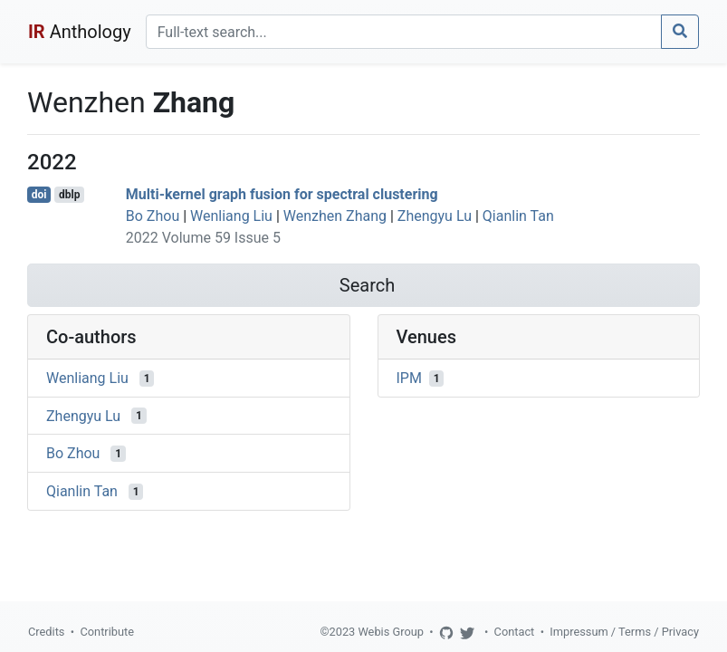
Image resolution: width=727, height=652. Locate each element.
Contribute (107, 631)
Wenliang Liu (231, 216)
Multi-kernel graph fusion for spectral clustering (282, 194)
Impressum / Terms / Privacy (624, 631)
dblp (69, 194)
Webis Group (391, 631)
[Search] (404, 31)
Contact (514, 631)
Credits (46, 631)
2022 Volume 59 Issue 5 (203, 237)
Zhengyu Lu (434, 216)
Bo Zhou (152, 216)
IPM (409, 378)
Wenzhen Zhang (335, 216)
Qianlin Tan (518, 216)
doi (39, 194)
